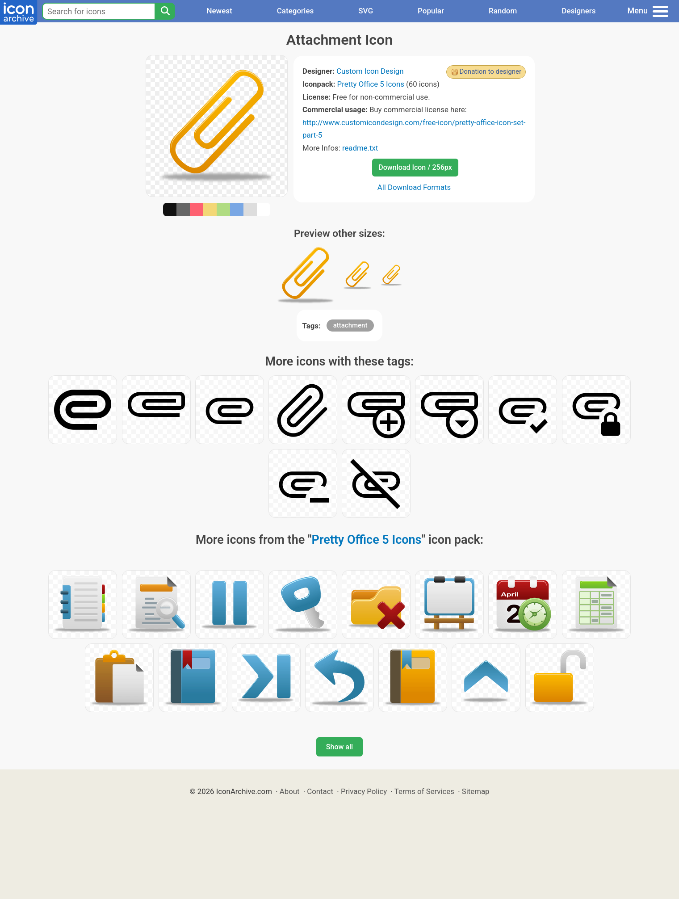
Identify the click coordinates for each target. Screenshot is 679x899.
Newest (219, 10)
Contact (320, 791)
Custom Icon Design (369, 71)
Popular (431, 10)
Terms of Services (424, 791)
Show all (339, 747)
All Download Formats (414, 187)
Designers (578, 10)
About (290, 791)
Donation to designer (490, 71)
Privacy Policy (364, 791)
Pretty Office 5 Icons (370, 84)
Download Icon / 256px (415, 167)
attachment (350, 325)
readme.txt (360, 147)
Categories (295, 10)
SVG (365, 10)
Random (503, 10)
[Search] (165, 11)
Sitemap (476, 791)
